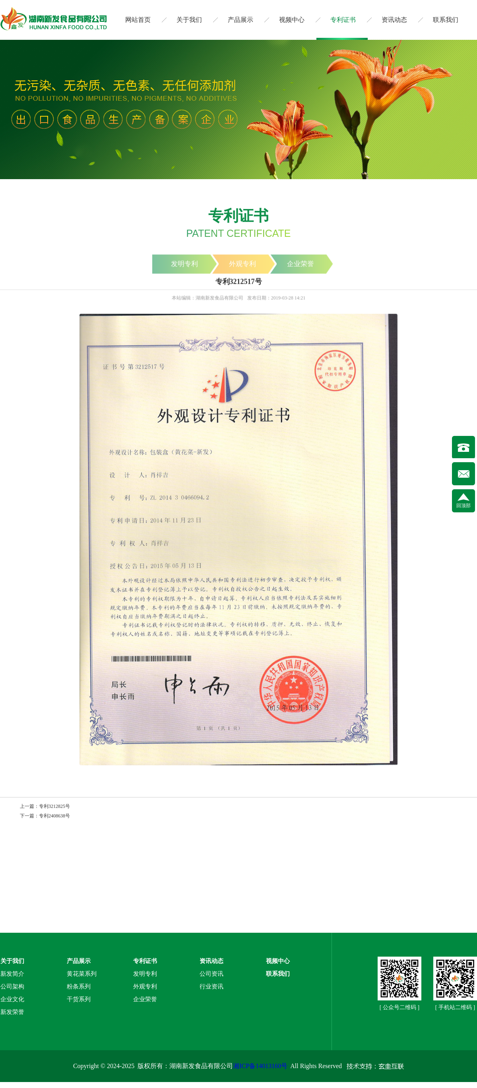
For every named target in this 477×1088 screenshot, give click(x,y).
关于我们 (189, 19)
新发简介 (12, 974)
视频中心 (291, 19)
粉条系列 (79, 986)
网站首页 (138, 19)
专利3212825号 (54, 806)
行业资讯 (211, 986)
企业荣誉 (145, 999)
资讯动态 (394, 19)
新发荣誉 (12, 1012)
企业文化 (12, 999)
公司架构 (12, 986)
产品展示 (240, 19)
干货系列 (79, 999)
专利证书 (343, 19)
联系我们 (445, 19)
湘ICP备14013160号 (260, 1066)
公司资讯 (211, 974)
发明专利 (145, 974)
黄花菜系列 (82, 974)
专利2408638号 (54, 816)
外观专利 (145, 986)
